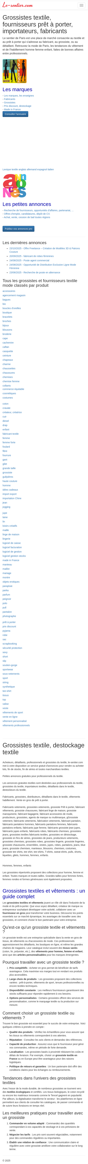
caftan (6, 347)
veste (5, 708)
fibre (5, 451)
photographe (9, 616)
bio (4, 304)
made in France (11, 560)
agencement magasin (14, 295)
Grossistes (9, 102)
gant (5, 459)
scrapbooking (10, 643)
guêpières (8, 476)
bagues (6, 299)
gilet (5, 464)
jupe (5, 513)
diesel (6, 421)
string (5, 682)
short (5, 656)
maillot (6, 568)
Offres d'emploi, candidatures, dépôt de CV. (27, 213)
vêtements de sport (13, 712)
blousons (7, 329)
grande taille (9, 468)
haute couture (10, 481)
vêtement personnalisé (15, 721)
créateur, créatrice (12, 412)
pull (4, 607)
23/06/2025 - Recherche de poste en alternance (34, 272)
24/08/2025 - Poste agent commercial (29, 260)
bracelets (7, 316)
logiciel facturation (12, 547)
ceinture (7, 355)
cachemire (8, 342)
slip (4, 660)
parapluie (7, 586)
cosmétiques (9, 393)
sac (4, 639)
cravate (6, 408)
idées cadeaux (10, 489)
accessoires (9, 291)
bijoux (6, 325)
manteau (7, 564)
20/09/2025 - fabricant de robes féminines (31, 256)
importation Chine (12, 498)
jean (5, 502)
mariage (7, 573)
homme (7, 485)
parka (6, 590)
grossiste (7, 472)
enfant (6, 429)
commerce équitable (13, 389)
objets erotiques (11, 581)
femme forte (9, 442)
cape (5, 338)
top (4, 699)
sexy (5, 652)
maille (6, 530)
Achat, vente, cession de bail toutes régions (27, 217)
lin (4, 521)
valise (6, 703)
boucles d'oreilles (12, 308)
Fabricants (9, 99)
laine (5, 517)
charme (7, 364)
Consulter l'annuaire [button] (15, 114)
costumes (8, 397)
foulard (6, 446)
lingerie (6, 538)
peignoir (7, 599)
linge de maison (11, 534)
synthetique (9, 686)
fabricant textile (11, 433)
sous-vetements (11, 673)
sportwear (8, 669)
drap (5, 425)
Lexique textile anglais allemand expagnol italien (28, 169)
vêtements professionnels (16, 725)
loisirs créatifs (10, 525)
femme (6, 438)
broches (7, 321)
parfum (6, 594)
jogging (6, 507)
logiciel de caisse (12, 543)
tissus (6, 695)
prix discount (9, 626)
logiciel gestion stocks (14, 556)
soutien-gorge (10, 665)
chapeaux (8, 359)
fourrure (7, 455)
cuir (5, 416)
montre (6, 577)
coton (5, 403)
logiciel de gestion (12, 551)
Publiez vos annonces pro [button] (18, 228)
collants (7, 385)
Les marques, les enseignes (19, 95)
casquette (8, 351)
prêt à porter (9, 622)
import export (10, 494)
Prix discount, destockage (18, 106)
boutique (7, 312)
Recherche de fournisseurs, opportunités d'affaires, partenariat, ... (39, 210)
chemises (8, 377)
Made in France (12, 109)
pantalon (7, 611)
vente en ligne (10, 716)
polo (5, 603)
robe (5, 635)
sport (5, 678)
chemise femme (11, 381)
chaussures (9, 372)
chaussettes (9, 368)
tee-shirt (7, 691)
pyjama (6, 630)
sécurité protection (12, 648)
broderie (7, 334)
